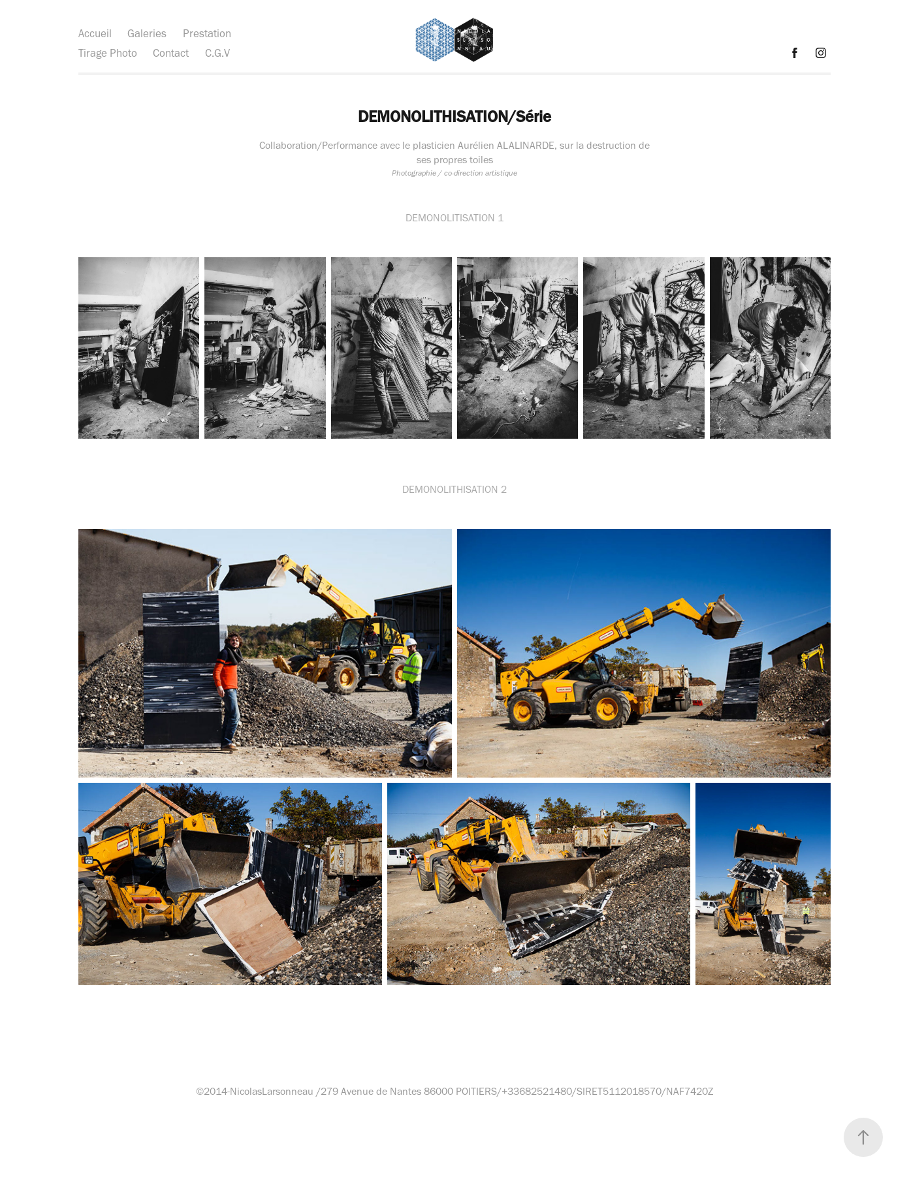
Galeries (147, 33)
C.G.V (217, 52)
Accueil (95, 33)
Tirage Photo (107, 52)
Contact (171, 52)
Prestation (207, 33)
